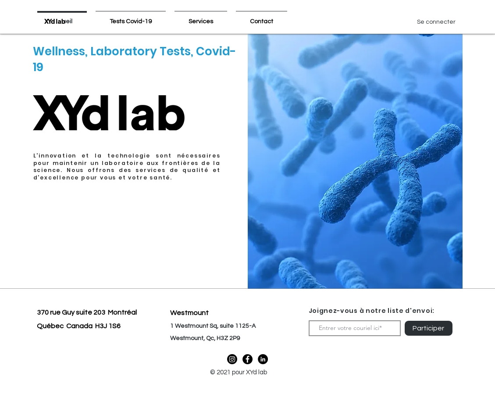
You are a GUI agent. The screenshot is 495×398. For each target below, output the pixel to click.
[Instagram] (232, 359)
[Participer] (428, 328)
